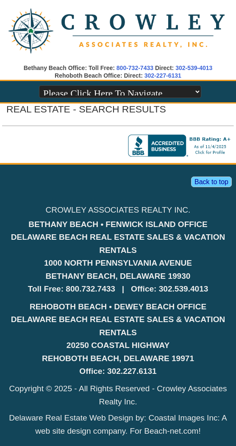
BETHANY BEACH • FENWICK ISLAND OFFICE (118, 224)
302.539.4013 (183, 288)
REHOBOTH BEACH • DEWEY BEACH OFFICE (118, 306)
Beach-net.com (171, 430)
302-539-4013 (193, 68)
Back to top (211, 181)
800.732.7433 (90, 288)
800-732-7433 (135, 68)
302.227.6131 (132, 371)
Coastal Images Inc (182, 417)
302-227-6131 (162, 75)
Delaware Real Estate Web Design (71, 417)
